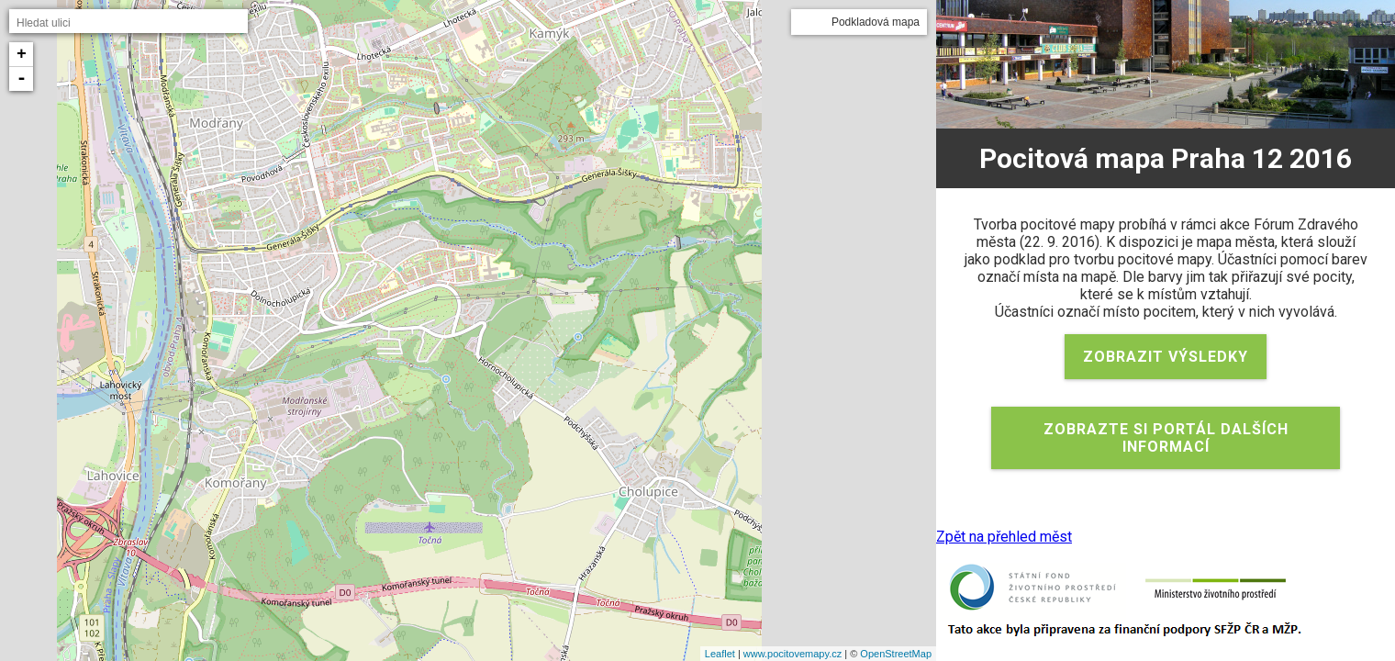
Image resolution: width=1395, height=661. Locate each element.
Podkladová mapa (875, 22)
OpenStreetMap (896, 653)
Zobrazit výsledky (1165, 356)
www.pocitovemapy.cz (792, 653)
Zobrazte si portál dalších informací (1166, 437)
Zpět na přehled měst (1004, 536)
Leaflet (720, 653)
